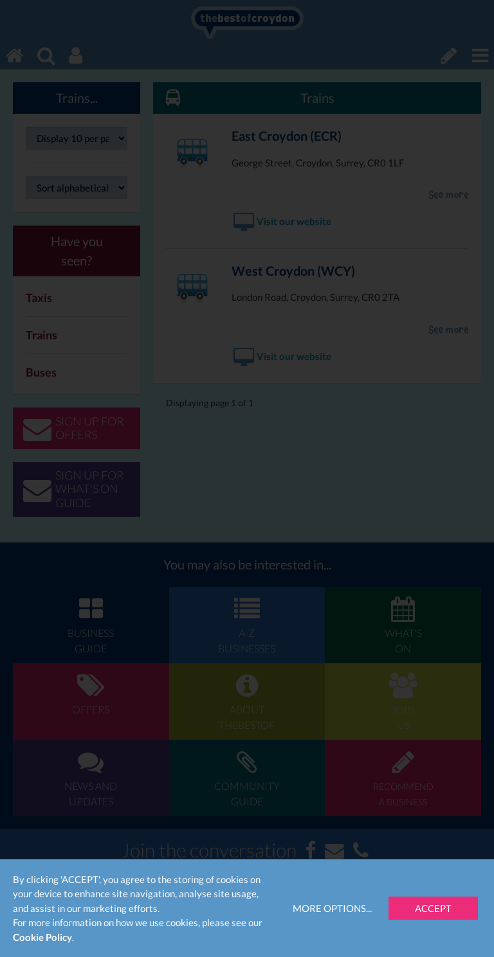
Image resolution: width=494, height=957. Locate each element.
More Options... (332, 908)
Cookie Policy (42, 937)
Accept (433, 908)
